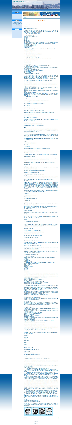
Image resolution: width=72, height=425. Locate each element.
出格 (37, 423)
